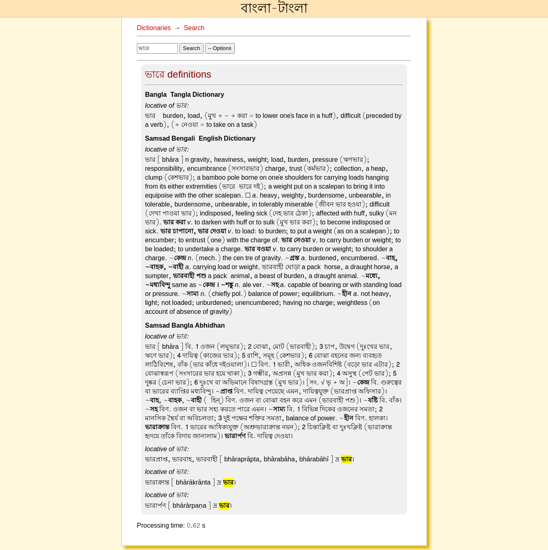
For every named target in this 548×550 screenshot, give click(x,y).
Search (194, 28)
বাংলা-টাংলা (274, 8)
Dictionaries (154, 28)
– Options (220, 48)
